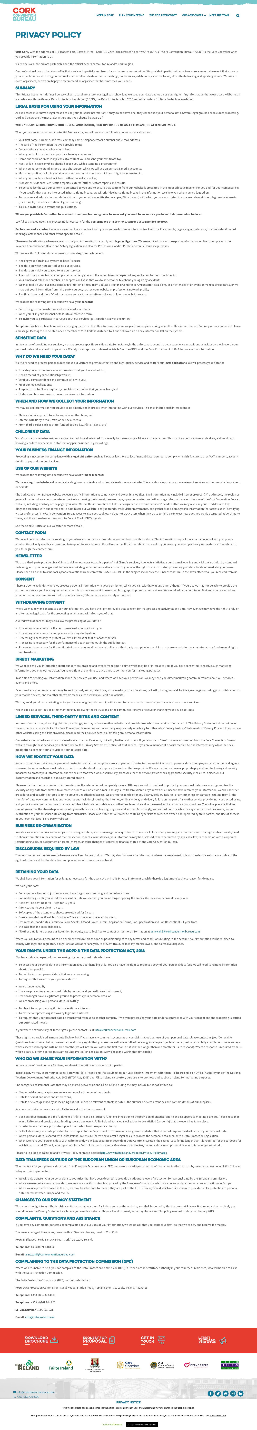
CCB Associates (192, 15)
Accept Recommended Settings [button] (142, 1424)
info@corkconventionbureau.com (34, 1392)
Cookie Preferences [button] (112, 1424)
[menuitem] (105, 16)
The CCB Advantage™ (163, 15)
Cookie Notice (218, 1415)
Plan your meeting (131, 15)
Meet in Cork (105, 15)
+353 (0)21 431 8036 (26, 1396)
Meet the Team (219, 15)
